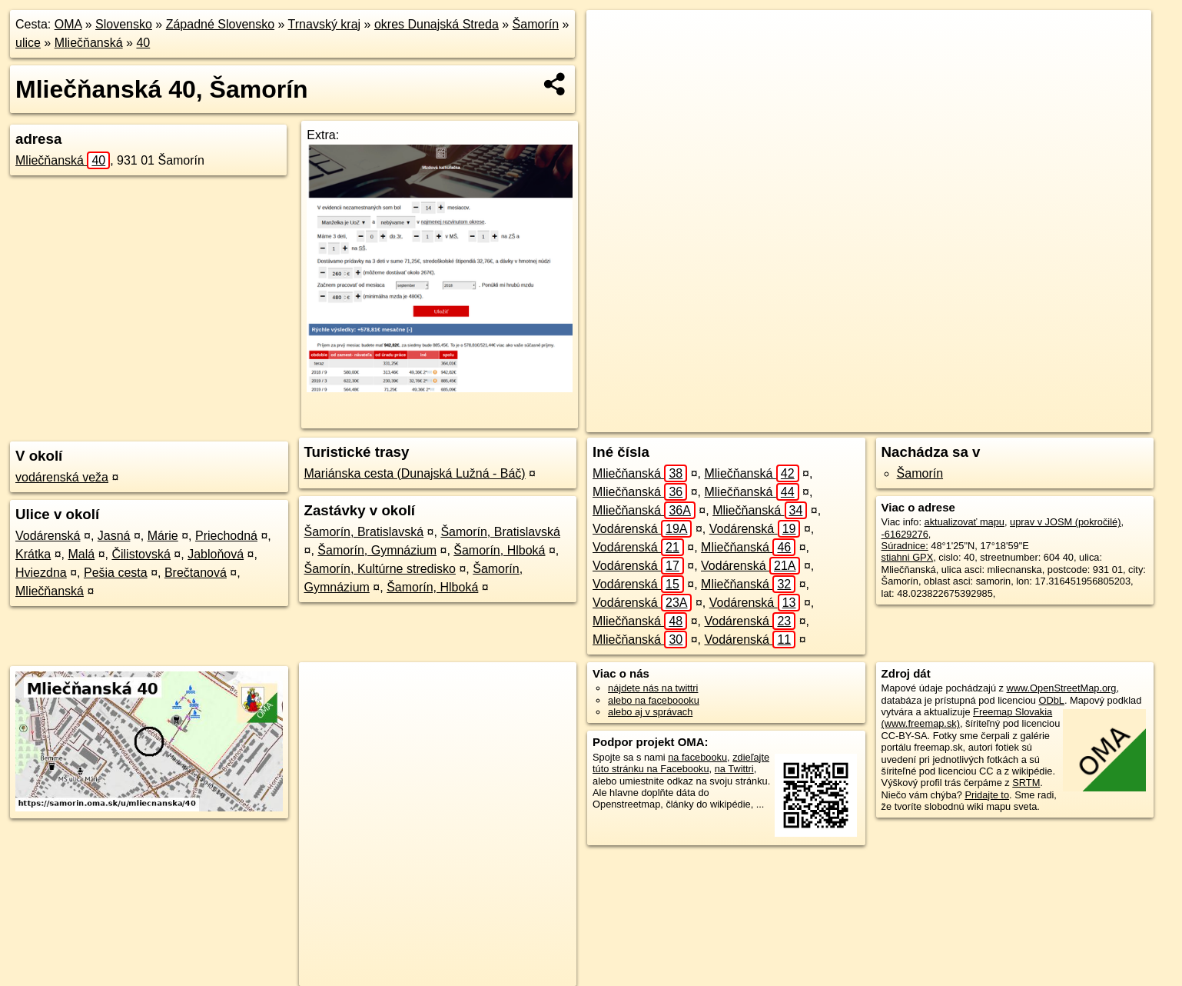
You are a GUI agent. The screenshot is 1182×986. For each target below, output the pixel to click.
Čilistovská (140, 554)
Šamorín (536, 24)
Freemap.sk (932, 420)
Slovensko (123, 24)
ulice (28, 42)
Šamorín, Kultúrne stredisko (380, 568)
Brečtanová (195, 572)
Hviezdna (41, 572)
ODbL (1051, 700)
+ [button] (612, 36)
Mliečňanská (89, 42)
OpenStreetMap (853, 420)
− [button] (612, 60)
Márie (163, 535)
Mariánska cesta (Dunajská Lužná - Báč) (415, 473)
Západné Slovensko (220, 24)
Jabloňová (216, 554)
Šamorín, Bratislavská (364, 531)
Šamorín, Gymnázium (377, 550)
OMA (68, 24)
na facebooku (697, 757)
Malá (81, 554)
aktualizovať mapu (964, 522)
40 (143, 42)
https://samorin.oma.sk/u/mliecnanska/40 (1064, 420)
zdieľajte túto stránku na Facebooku (681, 762)
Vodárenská (48, 535)
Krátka (33, 554)
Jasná (114, 535)
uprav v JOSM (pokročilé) (1065, 522)
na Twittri (734, 768)
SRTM (1026, 782)
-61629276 (905, 534)
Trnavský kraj (324, 24)
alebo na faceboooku (653, 700)
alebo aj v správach (650, 712)
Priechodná (226, 535)
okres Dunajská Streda (436, 24)
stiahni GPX (908, 557)
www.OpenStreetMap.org (1062, 688)
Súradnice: (905, 545)
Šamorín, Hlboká (499, 550)
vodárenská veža (61, 477)
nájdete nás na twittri (653, 688)
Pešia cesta (116, 572)
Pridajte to (987, 795)
